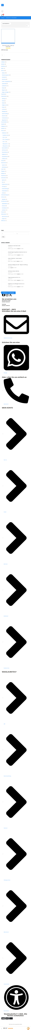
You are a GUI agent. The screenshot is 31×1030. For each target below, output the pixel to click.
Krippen (3, 218)
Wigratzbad (4, 120)
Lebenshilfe (4, 83)
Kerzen (2, 130)
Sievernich (4, 115)
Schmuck (3, 197)
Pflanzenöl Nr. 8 (5, 146)
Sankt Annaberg (5, 113)
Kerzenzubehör (4, 147)
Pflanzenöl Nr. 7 (5, 143)
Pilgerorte (4, 90)
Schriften (3, 210)
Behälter (2, 64)
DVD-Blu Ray (4, 167)
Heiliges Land (4, 105)
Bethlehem (3, 66)
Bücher (2, 70)
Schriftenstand (4, 201)
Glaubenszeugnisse (5, 75)
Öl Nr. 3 (4, 137)
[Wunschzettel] (2, 11)
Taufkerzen (4, 158)
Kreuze (2, 160)
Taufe (3, 192)
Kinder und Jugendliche (6, 81)
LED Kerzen (4, 150)
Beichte (3, 180)
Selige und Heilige (5, 92)
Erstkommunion (5, 184)
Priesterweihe (4, 190)
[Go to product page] (4, 247)
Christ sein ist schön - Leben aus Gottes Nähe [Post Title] (8, 46)
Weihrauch (3, 220)
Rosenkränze (3, 175)
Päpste (3, 87)
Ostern (2, 169)
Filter (3, 236)
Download (3, 94)
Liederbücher (4, 85)
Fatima (3, 100)
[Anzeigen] (27, 26)
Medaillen (4, 199)
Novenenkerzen (5, 152)
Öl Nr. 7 (4, 141)
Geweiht (2, 124)
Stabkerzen (4, 154)
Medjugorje (4, 111)
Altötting (3, 98)
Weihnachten (3, 214)
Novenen (3, 205)
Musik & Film (3, 162)
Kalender (3, 128)
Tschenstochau (4, 117)
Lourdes (3, 109)
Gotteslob (4, 77)
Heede (3, 102)
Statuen (2, 212)
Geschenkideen (4, 122)
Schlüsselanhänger (4, 194)
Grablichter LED (5, 135)
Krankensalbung (5, 188)
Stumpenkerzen (5, 156)
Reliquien (3, 173)
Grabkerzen (4, 132)
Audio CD (3, 165)
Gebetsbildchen (5, 203)
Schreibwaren (4, 207)
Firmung (3, 186)
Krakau (3, 107)
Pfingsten (3, 171)
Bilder (2, 68)
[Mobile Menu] (2, 5)
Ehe (2, 182)
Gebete (3, 72)
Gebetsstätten (3, 96)
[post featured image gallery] (8, 35)
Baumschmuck (4, 216)
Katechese (4, 79)
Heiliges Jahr (3, 126)
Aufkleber (3, 62)
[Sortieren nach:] (6, 23)
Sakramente (3, 177)
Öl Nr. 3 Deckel (5, 139)
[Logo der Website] (3, 1)
